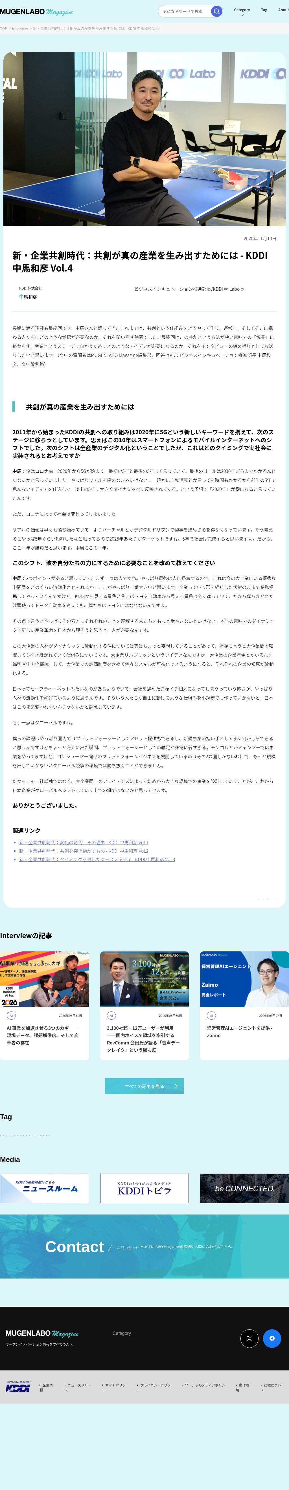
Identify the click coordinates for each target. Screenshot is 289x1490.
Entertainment (216, 1150)
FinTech (247, 1150)
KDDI (150, 1150)
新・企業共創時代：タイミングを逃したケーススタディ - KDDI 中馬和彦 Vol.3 (97, 859)
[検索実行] (203, 11)
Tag (251, 9)
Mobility (12, 1182)
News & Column (146, 1395)
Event (170, 1395)
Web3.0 (195, 1166)
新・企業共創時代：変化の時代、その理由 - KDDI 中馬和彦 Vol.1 (83, 842)
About (270, 9)
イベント (116, 1166)
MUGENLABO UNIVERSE (156, 1166)
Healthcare (69, 1166)
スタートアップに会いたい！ (28, 1150)
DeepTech (13, 1166)
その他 (129, 1150)
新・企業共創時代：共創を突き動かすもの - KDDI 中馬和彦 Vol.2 (83, 850)
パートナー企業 (179, 1150)
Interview (20, 28)
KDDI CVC (261, 1166)
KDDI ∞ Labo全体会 (95, 1150)
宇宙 (94, 1166)
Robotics (41, 1166)
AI (65, 1150)
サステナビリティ (227, 1166)
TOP (3, 28)
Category (228, 9)
